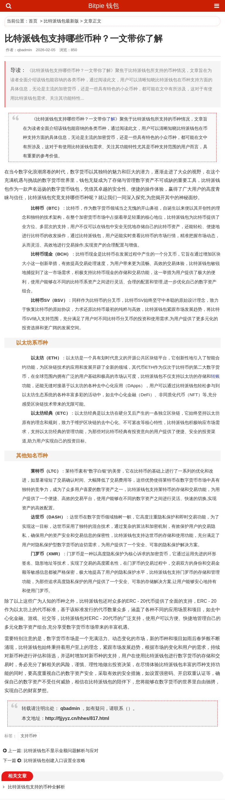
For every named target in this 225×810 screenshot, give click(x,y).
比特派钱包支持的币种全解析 (36, 786)
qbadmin (70, 708)
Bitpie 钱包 (103, 5)
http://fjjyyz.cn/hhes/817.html (77, 718)
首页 (33, 20)
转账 (215, 376)
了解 (110, 118)
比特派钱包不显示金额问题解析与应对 (61, 750)
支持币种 (29, 735)
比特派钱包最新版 (61, 20)
